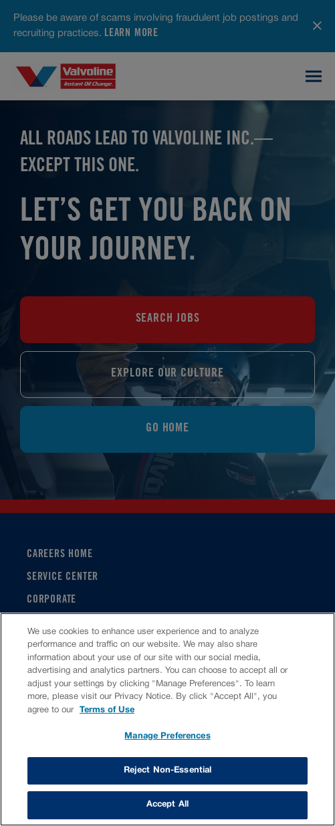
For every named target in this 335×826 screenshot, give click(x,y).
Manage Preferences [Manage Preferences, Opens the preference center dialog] (167, 736)
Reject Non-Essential (168, 770)
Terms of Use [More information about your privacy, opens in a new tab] (107, 710)
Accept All (167, 805)
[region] (167, 719)
